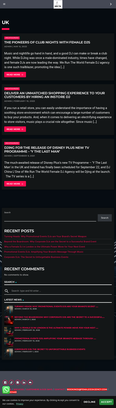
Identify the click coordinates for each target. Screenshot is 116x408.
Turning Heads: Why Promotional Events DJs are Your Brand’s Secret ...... (56, 306)
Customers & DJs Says (39, 389)
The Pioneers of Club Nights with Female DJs (47, 42)
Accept (106, 401)
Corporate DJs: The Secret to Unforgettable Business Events (36, 257)
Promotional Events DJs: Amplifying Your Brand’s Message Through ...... (55, 338)
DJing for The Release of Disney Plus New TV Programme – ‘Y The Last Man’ (46, 149)
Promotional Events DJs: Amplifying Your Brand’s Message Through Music (43, 251)
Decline (89, 401)
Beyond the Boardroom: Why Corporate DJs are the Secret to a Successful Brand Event (50, 241)
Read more (15, 74)
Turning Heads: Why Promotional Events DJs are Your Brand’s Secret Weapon (45, 236)
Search (7, 212)
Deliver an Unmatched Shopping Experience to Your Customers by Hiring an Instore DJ (54, 95)
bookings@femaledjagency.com (87, 389)
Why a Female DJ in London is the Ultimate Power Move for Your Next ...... (56, 328)
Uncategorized (12, 38)
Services (18, 389)
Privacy (19, 403)
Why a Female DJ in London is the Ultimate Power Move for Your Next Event (44, 246)
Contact (60, 389)
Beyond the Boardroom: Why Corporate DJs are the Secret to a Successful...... (59, 317)
